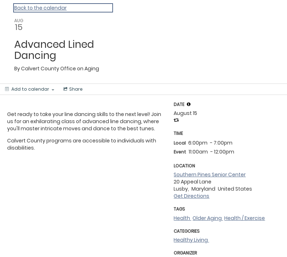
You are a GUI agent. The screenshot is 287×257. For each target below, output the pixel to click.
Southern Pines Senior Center (210, 174)
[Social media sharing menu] (72, 89)
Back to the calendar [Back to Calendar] (40, 7)
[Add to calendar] (29, 89)
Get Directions (191, 196)
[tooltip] (188, 104)
